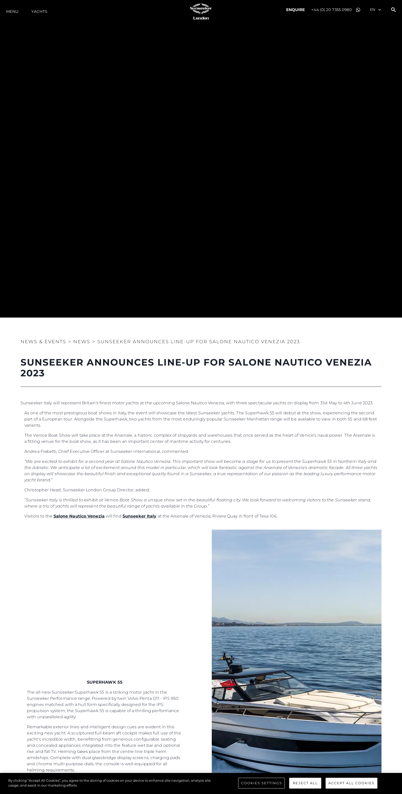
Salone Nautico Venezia (79, 516)
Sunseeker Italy (140, 516)
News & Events (43, 342)
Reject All (305, 783)
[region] (201, 783)
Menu (12, 11)
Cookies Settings (261, 783)
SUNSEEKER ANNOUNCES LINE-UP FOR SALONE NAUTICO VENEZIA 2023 (198, 342)
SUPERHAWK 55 (105, 682)
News (81, 342)
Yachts (39, 11)
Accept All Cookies (351, 783)
